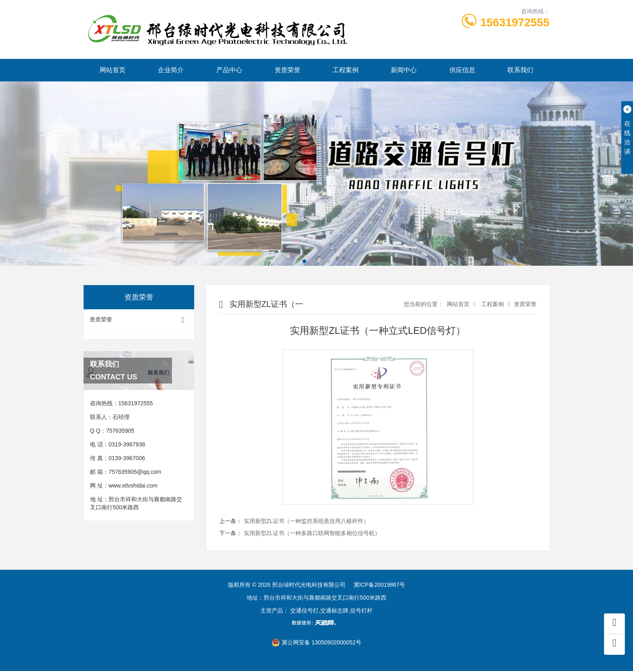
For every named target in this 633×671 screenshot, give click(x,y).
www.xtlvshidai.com (133, 485)
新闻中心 (404, 70)
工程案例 (345, 70)
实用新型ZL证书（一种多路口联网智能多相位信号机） (312, 533)
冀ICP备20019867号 (379, 584)
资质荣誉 (287, 70)
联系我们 (520, 70)
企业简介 (171, 70)
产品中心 (229, 70)
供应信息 (462, 70)
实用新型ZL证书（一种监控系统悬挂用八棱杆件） (306, 521)
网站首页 (113, 70)
